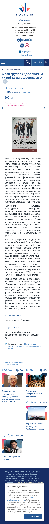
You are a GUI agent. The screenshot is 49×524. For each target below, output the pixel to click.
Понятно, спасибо (33, 516)
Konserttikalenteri (14, 69)
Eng (40, 62)
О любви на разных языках (11, 457)
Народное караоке (34, 423)
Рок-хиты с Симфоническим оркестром (34, 393)
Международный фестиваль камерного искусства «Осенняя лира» (25, 346)
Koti (3, 69)
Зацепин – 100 (8, 391)
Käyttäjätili (26, 52)
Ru (34, 62)
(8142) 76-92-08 (25, 24)
